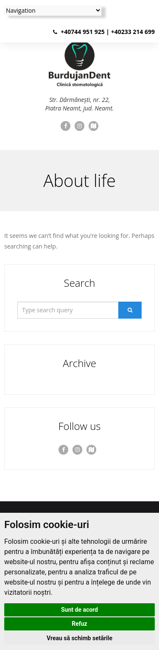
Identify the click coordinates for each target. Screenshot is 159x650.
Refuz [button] (79, 623)
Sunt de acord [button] (79, 609)
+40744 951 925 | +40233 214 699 (108, 32)
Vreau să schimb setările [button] (79, 638)
